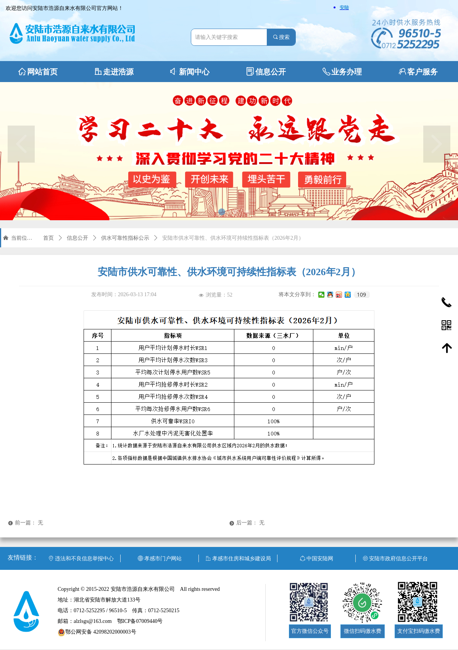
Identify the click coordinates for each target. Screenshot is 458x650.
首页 (48, 238)
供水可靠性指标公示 (125, 238)
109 (361, 295)
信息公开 (77, 238)
